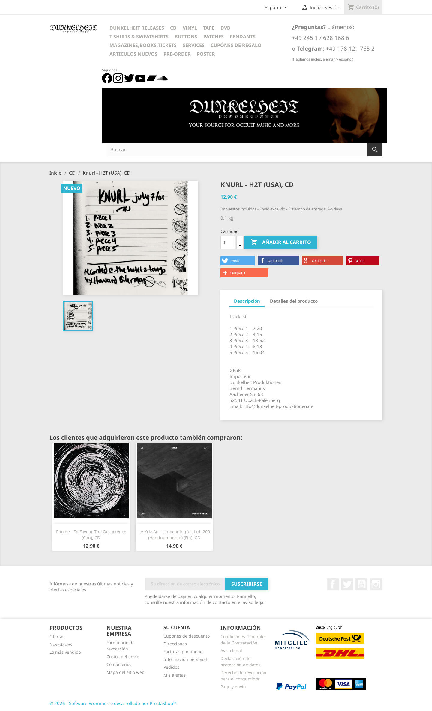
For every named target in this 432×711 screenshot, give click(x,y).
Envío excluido (273, 209)
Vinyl (190, 28)
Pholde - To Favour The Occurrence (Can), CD (91, 534)
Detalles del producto (294, 301)
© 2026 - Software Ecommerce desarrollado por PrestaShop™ (113, 703)
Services (194, 45)
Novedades (61, 644)
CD (173, 28)
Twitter (347, 584)
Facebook (333, 584)
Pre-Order (177, 54)
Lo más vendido (65, 652)
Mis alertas (175, 675)
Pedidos (171, 667)
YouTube (362, 584)
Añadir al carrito (281, 242)
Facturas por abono (183, 651)
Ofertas (57, 636)
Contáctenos (118, 664)
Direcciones (175, 644)
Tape (208, 28)
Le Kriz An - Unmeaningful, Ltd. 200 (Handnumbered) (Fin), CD (174, 534)
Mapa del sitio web (125, 672)
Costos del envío (122, 656)
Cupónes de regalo (236, 45)
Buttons (186, 36)
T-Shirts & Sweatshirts (139, 36)
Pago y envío (233, 686)
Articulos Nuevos (134, 54)
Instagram (376, 584)
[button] (237, 260)
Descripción (247, 301)
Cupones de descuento (187, 636)
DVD (225, 28)
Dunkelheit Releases (137, 28)
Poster (206, 54)
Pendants (243, 36)
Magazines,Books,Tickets (143, 45)
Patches (213, 36)
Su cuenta (177, 627)
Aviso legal (231, 650)
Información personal (185, 659)
